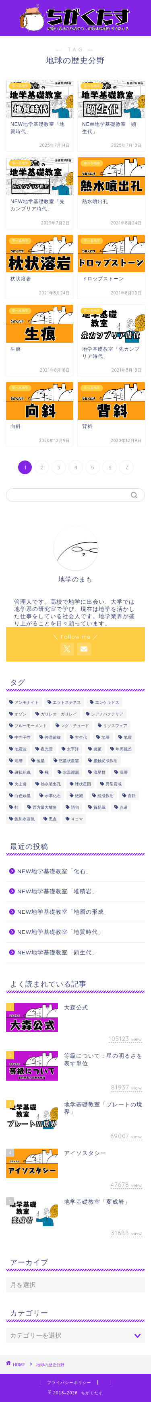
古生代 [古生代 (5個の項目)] (81, 737)
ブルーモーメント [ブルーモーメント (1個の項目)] (30, 726)
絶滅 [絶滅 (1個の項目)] (79, 796)
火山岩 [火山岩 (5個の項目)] (20, 784)
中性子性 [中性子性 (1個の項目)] (22, 737)
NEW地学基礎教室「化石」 (54, 871)
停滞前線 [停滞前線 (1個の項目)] (53, 737)
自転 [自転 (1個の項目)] (132, 796)
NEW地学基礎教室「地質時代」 (60, 932)
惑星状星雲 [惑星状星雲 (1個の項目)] (69, 761)
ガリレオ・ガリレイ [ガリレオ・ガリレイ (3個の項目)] (59, 714)
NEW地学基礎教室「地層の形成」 (63, 912)
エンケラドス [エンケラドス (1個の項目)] (107, 702)
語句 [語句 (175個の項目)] (75, 807)
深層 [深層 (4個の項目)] (124, 772)
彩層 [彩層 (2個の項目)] (18, 761)
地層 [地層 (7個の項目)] (105, 737)
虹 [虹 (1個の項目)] (16, 807)
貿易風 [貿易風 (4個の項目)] (99, 807)
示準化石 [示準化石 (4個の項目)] (53, 796)
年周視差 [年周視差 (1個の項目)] (124, 749)
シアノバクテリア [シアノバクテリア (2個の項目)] (107, 714)
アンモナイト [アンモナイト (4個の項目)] (26, 702)
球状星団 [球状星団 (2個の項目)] (83, 784)
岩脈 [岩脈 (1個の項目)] (97, 749)
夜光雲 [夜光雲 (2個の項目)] (47, 749)
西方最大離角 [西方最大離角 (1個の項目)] (45, 807)
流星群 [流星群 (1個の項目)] (99, 772)
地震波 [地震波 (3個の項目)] (20, 749)
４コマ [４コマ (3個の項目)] (77, 819)
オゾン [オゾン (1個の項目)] (20, 714)
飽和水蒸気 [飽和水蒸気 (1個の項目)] (24, 819)
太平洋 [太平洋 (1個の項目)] (73, 749)
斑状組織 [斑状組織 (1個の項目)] (22, 772)
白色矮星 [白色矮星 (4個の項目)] (22, 796)
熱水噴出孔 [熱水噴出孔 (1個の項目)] (51, 784)
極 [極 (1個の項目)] (47, 772)
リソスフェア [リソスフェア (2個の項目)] (115, 726)
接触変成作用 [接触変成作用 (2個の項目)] (105, 761)
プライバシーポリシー (69, 1382)
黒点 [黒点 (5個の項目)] (53, 819)
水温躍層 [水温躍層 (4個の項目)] (71, 772)
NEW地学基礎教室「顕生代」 (57, 953)
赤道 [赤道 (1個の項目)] (124, 807)
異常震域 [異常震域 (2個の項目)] (113, 784)
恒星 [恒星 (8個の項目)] (41, 761)
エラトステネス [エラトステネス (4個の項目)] (67, 702)
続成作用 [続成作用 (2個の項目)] (105, 796)
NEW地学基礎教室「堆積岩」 (57, 891)
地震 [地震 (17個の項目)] (128, 737)
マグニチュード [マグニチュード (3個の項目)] (75, 726)
